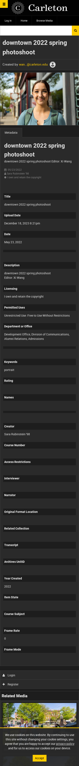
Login (9, 675)
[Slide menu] (4, 4)
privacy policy (65, 744)
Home (24, 20)
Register (11, 684)
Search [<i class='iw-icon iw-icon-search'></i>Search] (75, 30)
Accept (39, 758)
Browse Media (44, 20)
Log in (8, 20)
